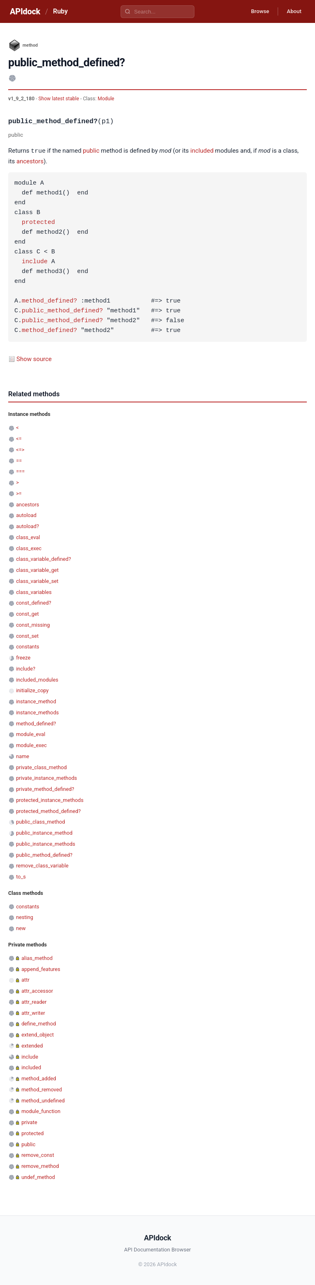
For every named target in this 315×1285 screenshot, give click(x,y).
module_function (40, 1111)
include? (25, 668)
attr (25, 979)
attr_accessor (37, 990)
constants (27, 646)
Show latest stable (59, 99)
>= (19, 493)
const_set (27, 635)
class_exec (28, 548)
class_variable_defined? (43, 559)
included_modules (37, 679)
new (20, 928)
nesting (24, 917)
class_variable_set (37, 581)
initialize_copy (32, 690)
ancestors (29, 161)
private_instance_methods (46, 778)
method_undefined (42, 1100)
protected (38, 222)
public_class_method (40, 821)
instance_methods (37, 712)
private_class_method (41, 767)
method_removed (41, 1089)
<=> (20, 449)
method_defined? (49, 301)
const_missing (33, 624)
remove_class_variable (42, 865)
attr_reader (34, 1001)
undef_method (38, 1177)
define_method (38, 1023)
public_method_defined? (62, 311)
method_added (38, 1078)
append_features (40, 969)
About (292, 11)
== (19, 460)
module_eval (30, 734)
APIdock (25, 11)
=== (20, 471)
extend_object (37, 1034)
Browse (255, 11)
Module (106, 99)
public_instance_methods (45, 843)
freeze (23, 657)
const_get (27, 613)
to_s (21, 876)
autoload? (27, 526)
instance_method (36, 701)
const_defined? (33, 602)
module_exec (31, 745)
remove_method (40, 1166)
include (35, 261)
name (22, 756)
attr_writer (33, 1012)
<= (18, 438)
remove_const (37, 1155)
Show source (34, 358)
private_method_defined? (45, 789)
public (91, 151)
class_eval (28, 537)
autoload (26, 515)
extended (32, 1045)
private (29, 1122)
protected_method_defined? (48, 811)
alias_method (36, 958)
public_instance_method (44, 832)
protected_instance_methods (49, 800)
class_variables (34, 592)
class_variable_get (37, 570)
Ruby (60, 11)
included (202, 151)
